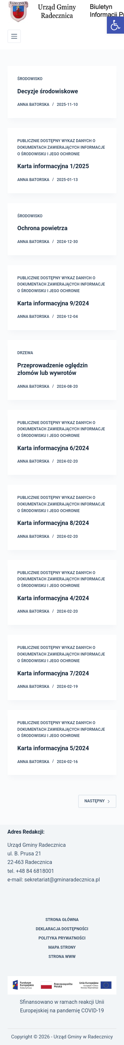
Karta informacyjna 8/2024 (53, 522)
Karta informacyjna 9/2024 (53, 303)
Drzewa (25, 353)
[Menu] (14, 36)
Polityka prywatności (62, 938)
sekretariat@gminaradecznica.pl (62, 879)
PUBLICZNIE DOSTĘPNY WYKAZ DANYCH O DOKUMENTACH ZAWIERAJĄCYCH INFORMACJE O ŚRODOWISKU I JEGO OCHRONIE (61, 147)
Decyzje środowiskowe (47, 91)
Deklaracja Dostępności (62, 929)
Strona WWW (62, 956)
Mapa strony (62, 947)
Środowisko (30, 79)
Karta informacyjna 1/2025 (53, 166)
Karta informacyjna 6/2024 (53, 448)
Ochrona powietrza (42, 228)
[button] (115, 25)
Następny (97, 801)
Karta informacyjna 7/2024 (53, 673)
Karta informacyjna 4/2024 (53, 598)
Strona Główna (62, 919)
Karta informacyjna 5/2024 (53, 748)
